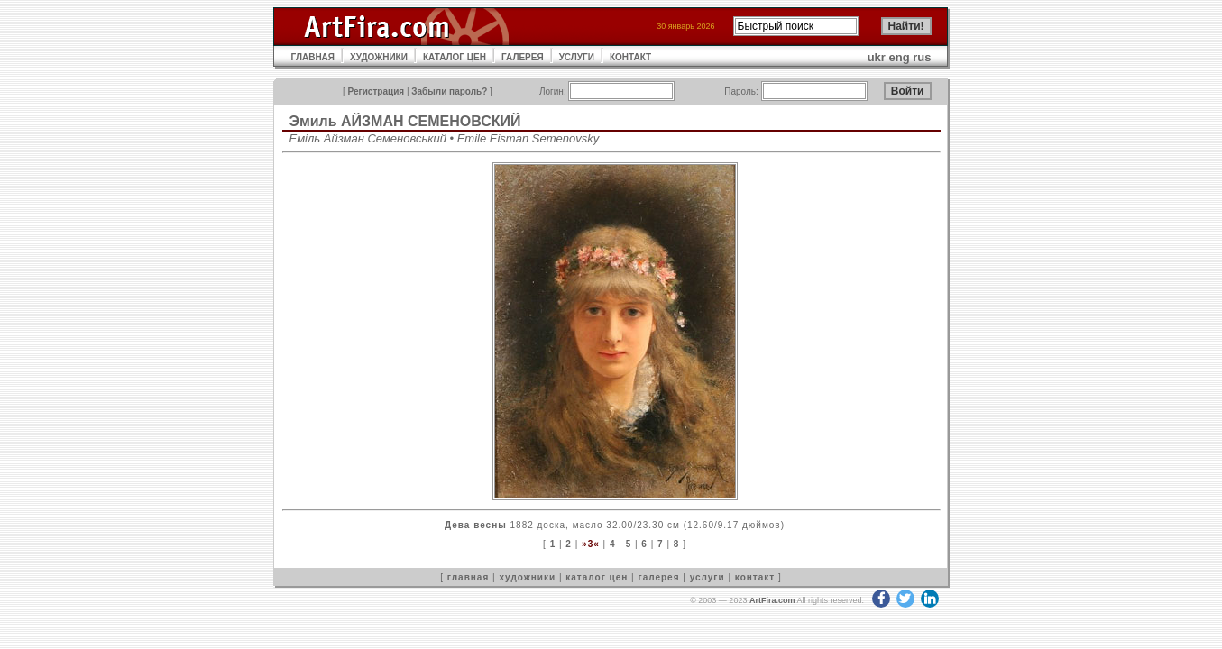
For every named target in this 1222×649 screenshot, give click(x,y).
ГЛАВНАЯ (313, 57)
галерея (659, 577)
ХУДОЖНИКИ (379, 57)
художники (527, 577)
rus (922, 57)
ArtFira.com (772, 600)
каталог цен (596, 577)
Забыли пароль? (449, 91)
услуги (707, 577)
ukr (877, 57)
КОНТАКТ (630, 57)
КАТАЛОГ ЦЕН (454, 57)
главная (468, 577)
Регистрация (376, 91)
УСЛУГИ (576, 57)
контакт (755, 577)
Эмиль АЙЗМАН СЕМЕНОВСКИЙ (405, 121)
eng (899, 57)
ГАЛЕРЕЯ (522, 57)
